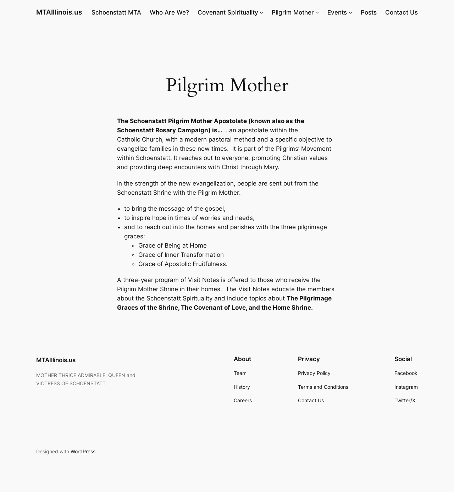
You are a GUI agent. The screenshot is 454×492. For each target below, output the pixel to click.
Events (337, 12)
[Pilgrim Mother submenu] (317, 12)
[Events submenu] (350, 12)
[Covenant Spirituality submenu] (261, 12)
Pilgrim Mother (293, 12)
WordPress (83, 451)
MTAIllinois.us (59, 12)
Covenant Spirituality (228, 12)
